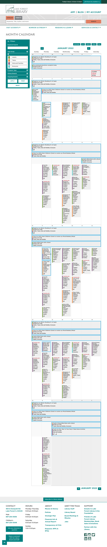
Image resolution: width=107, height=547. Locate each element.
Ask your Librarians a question (14, 529)
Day (99, 44)
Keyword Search (13, 44)
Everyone (15, 66)
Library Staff (69, 509)
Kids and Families (17, 63)
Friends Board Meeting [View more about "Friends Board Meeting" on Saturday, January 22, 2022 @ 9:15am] (95, 249)
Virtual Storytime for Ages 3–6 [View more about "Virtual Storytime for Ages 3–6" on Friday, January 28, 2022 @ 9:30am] (86, 344)
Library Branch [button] (12, 73)
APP (73, 12)
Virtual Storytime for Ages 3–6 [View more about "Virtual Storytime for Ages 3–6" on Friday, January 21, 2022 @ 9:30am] (86, 250)
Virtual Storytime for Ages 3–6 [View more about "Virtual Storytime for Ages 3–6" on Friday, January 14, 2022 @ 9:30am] (86, 167)
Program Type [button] (12, 70)
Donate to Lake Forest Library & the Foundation (92, 511)
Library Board (70, 512)
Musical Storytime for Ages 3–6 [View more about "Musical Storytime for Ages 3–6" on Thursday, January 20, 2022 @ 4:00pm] (76, 265)
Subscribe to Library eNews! (53, 499)
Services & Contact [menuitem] (90, 28)
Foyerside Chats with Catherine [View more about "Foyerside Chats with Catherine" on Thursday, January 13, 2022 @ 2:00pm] (76, 167)
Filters (12, 41)
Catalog (10, 17)
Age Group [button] (11, 51)
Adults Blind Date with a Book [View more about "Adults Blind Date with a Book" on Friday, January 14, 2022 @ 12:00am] (91, 159)
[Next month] (88, 48)
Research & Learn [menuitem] (63, 28)
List (83, 44)
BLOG (81, 12)
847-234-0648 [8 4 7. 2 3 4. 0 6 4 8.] (11, 522)
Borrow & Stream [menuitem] (37, 28)
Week (94, 44)
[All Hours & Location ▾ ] (92, 1)
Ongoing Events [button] (13, 76)
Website (18, 17)
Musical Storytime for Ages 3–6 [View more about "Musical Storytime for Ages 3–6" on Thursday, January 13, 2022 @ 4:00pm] (76, 179)
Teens (14, 60)
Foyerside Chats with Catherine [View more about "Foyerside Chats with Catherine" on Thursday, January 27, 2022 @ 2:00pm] (76, 345)
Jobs (66, 522)
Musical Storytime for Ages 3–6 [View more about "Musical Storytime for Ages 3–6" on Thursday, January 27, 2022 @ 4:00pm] (76, 356)
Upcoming (76, 44)
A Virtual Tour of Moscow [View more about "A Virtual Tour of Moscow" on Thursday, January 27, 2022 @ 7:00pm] (75, 369)
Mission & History (51, 509)
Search (93, 21)
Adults (14, 57)
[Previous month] (42, 48)
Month (88, 44)
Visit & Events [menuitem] (12, 28)
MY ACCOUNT (94, 12)
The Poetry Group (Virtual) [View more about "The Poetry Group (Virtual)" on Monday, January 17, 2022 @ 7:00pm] (46, 308)
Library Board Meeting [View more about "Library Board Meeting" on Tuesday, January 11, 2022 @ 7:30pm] (55, 167)
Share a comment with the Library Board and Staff (14, 538)
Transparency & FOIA (53, 525)
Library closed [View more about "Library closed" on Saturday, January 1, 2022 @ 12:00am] (94, 74)
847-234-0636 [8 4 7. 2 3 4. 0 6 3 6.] (11, 517)
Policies (48, 512)
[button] (72, 2)
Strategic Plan (50, 516)
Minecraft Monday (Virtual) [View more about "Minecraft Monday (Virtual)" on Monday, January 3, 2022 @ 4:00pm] (46, 131)
